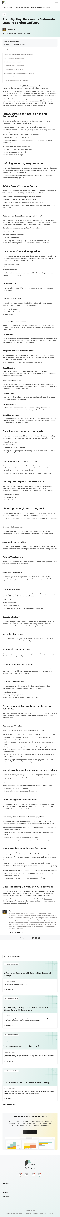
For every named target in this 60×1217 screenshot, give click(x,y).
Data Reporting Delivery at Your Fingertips (16, 80)
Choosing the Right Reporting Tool (14, 69)
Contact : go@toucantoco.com (14, 1213)
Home (4, 7)
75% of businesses (29, 86)
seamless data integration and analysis (39, 473)
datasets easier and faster (43, 534)
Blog (10, 7)
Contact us (48, 899)
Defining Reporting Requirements (14, 58)
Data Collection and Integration (13, 62)
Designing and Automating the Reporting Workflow (19, 73)
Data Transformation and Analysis (14, 65)
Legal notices (27, 1213)
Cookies (35, 1213)
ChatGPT (7, 44)
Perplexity (15, 44)
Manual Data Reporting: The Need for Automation (18, 54)
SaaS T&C (51, 1213)
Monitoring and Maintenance (12, 77)
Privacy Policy (43, 1213)
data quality (49, 258)
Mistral (22, 44)
